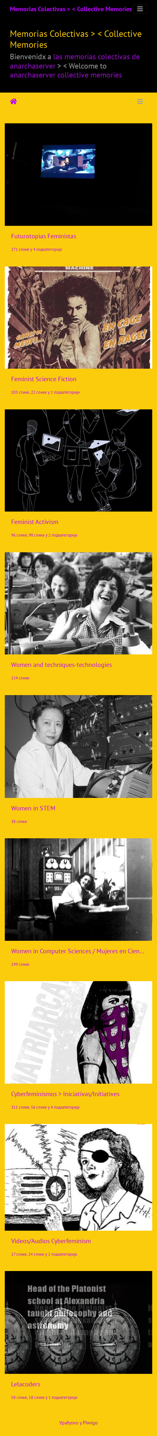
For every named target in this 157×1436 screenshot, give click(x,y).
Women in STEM (33, 808)
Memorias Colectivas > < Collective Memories (71, 9)
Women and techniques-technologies (61, 665)
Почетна (13, 101)
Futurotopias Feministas (43, 236)
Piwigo (90, 1422)
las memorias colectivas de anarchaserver (75, 61)
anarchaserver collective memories (66, 75)
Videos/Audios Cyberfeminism (51, 1241)
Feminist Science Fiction (43, 379)
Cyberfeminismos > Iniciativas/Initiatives (65, 1094)
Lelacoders (25, 1384)
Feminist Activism (34, 522)
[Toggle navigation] (140, 9)
